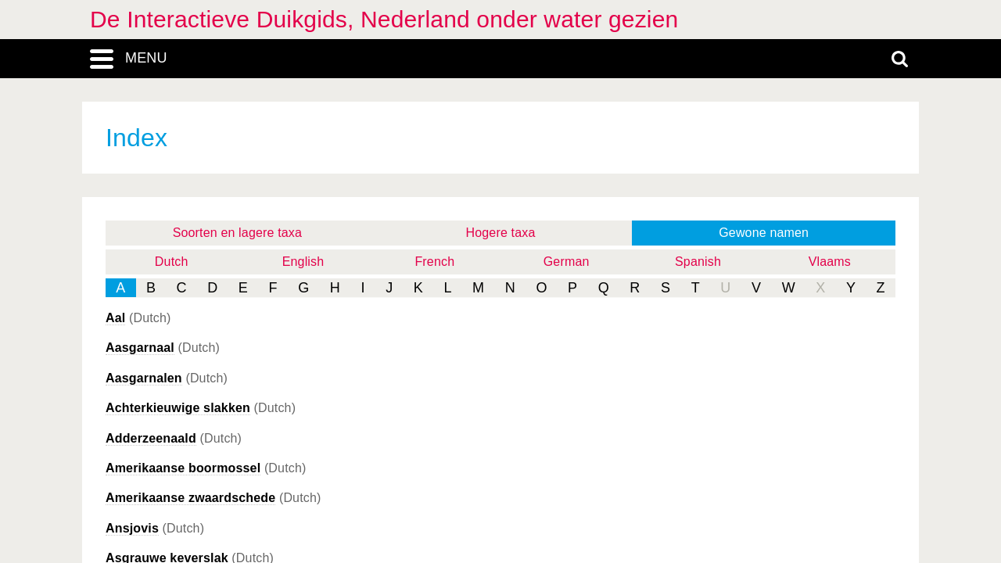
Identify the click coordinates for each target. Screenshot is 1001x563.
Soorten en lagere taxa (237, 232)
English (303, 261)
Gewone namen (764, 232)
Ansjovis (132, 528)
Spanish (698, 261)
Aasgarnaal (140, 347)
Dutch (171, 261)
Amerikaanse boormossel (183, 468)
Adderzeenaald (151, 438)
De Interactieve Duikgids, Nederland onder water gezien (384, 19)
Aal (115, 318)
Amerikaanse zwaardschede (190, 497)
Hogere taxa (501, 232)
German (567, 261)
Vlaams (830, 261)
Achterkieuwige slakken (178, 407)
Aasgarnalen (144, 378)
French (434, 261)
